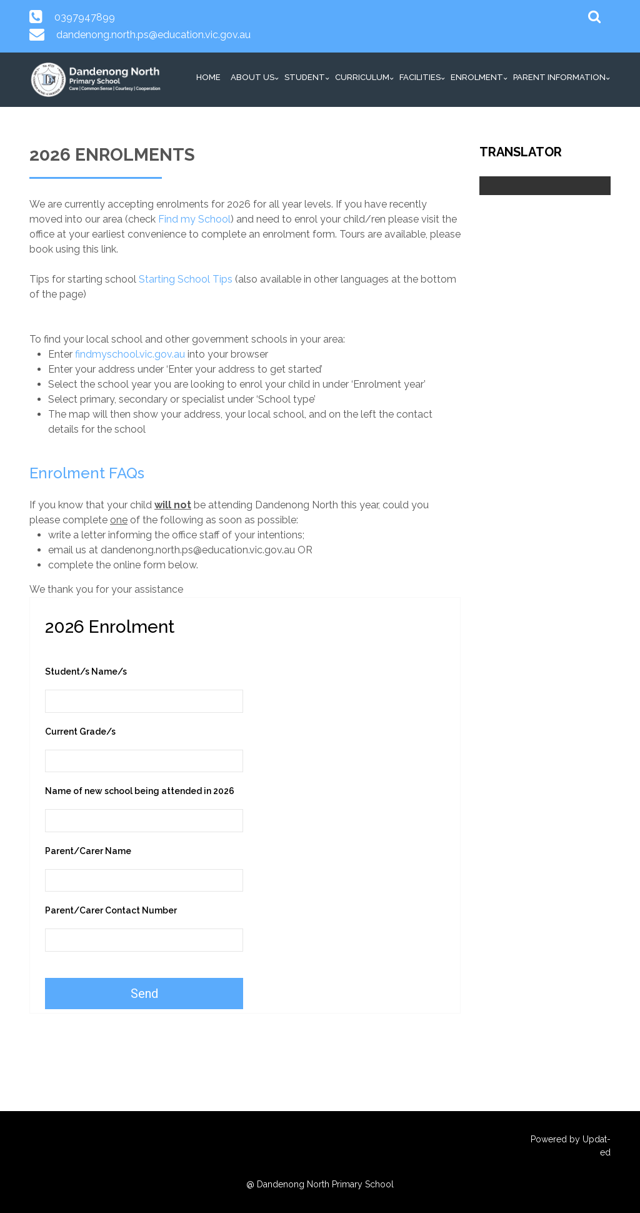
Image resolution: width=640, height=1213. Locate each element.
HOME (208, 77)
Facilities (420, 77)
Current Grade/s (80, 732)
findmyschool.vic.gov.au (130, 354)
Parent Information (559, 77)
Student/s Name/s (86, 672)
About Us (252, 77)
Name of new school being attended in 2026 (139, 791)
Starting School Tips (185, 279)
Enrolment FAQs (86, 473)
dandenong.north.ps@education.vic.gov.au (153, 35)
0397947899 (84, 17)
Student (304, 77)
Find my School (194, 219)
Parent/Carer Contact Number (111, 910)
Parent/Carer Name (88, 851)
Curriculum (362, 77)
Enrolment (477, 77)
